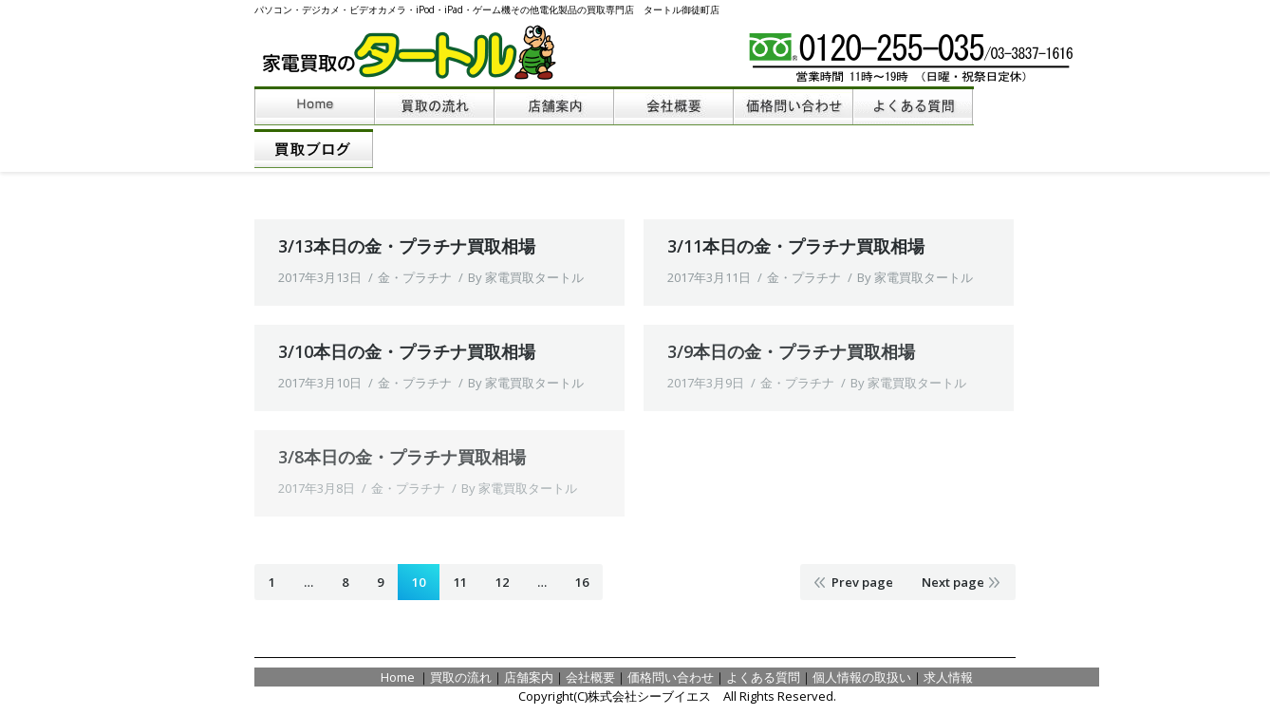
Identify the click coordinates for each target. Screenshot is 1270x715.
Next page (953, 582)
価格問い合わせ (670, 677)
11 (460, 582)
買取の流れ (461, 677)
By (526, 277)
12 (502, 582)
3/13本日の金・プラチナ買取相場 (406, 246)
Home (399, 677)
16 (581, 582)
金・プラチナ (415, 277)
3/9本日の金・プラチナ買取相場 (791, 351)
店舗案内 (528, 677)
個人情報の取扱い (861, 677)
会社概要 (590, 677)
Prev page (862, 582)
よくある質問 (763, 677)
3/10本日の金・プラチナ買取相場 (406, 351)
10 (418, 582)
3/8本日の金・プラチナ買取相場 (402, 456)
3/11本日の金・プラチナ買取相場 (795, 246)
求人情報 (948, 677)
